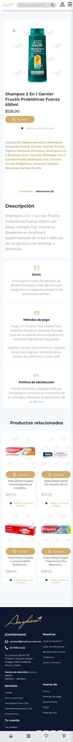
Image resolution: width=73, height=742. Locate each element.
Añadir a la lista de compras (37, 128)
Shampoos (54, 142)
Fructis (25, 146)
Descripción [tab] (26, 191)
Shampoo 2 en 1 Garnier (24, 155)
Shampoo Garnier (45, 163)
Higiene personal (34, 142)
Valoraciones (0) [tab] (45, 191)
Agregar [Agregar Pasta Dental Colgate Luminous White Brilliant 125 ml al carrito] (20, 551)
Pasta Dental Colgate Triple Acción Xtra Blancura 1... (56, 561)
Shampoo (38, 151)
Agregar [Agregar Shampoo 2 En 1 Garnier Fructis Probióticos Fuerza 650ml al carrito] (20, 119)
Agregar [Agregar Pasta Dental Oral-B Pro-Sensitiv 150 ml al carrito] (56, 475)
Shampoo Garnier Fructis (23, 168)
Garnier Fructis (53, 146)
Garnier (36, 146)
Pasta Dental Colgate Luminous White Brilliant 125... (20, 561)
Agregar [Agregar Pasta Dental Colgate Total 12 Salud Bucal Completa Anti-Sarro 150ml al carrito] (20, 475)
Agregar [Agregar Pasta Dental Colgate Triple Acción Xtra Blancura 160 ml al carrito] (56, 551)
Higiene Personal (17, 151)
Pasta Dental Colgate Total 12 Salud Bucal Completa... (20, 484)
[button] (14, 30)
